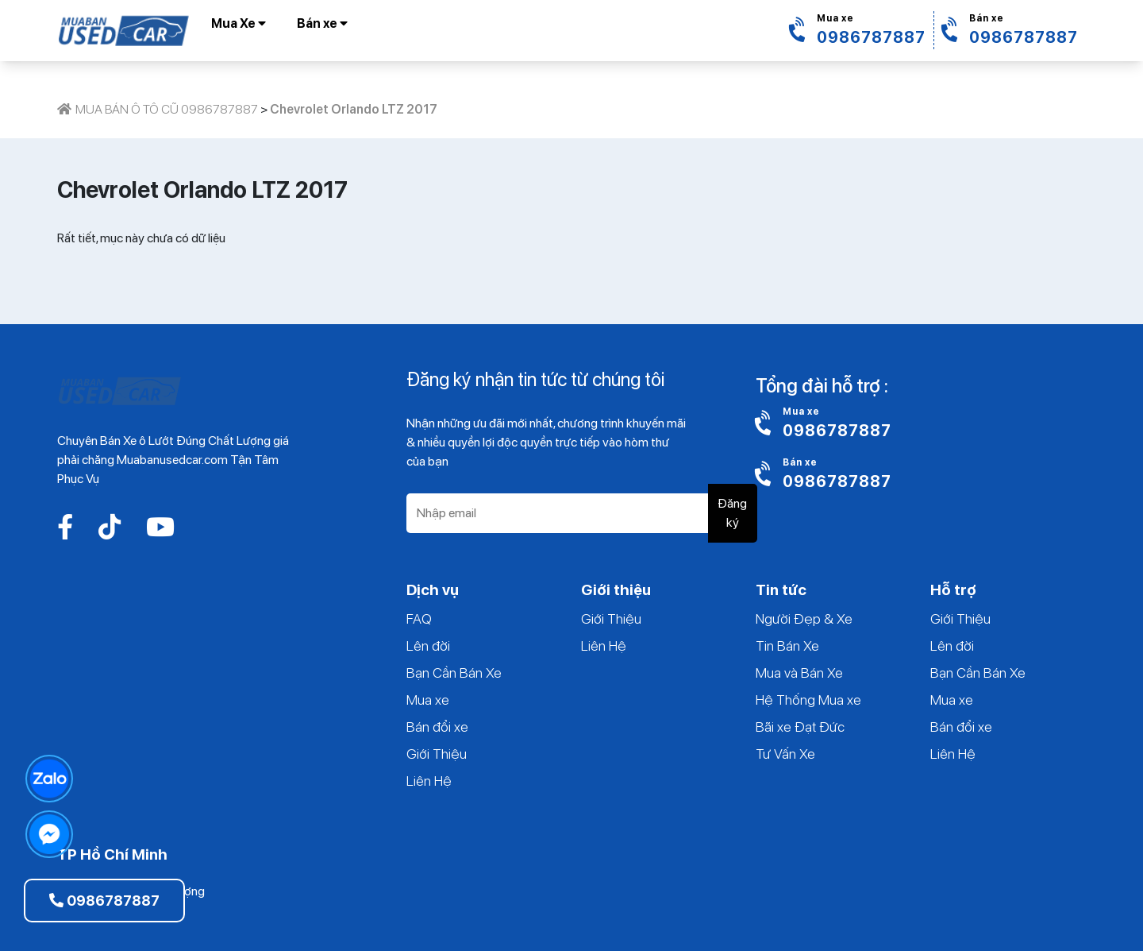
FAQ (419, 618)
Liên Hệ (429, 780)
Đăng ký (732, 513)
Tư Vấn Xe (785, 753)
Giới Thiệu (436, 753)
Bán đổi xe (437, 726)
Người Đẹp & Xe (804, 618)
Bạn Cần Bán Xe (454, 672)
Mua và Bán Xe (799, 672)
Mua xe (427, 699)
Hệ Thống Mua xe (808, 699)
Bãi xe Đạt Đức (800, 726)
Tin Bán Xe (787, 645)
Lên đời (428, 645)
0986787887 (104, 900)
